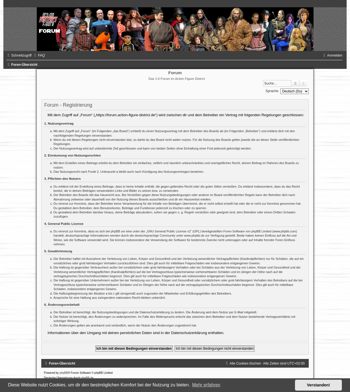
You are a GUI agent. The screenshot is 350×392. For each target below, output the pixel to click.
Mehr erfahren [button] (206, 384)
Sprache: (272, 91)
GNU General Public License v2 (169, 231)
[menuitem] (39, 55)
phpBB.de (87, 377)
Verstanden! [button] (318, 385)
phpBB (64, 372)
